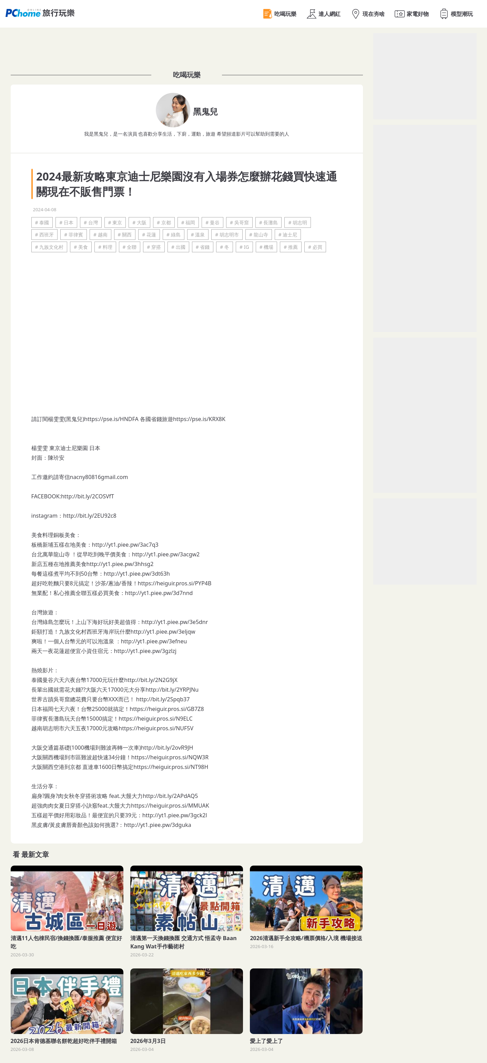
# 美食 (81, 247)
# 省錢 (203, 247)
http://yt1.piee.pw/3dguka (157, 825)
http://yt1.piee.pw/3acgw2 (166, 554)
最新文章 (35, 854)
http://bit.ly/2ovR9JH (167, 747)
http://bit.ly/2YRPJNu (172, 689)
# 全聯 (130, 247)
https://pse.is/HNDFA (111, 419)
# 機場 (267, 247)
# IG (244, 247)
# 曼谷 (212, 222)
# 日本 (66, 222)
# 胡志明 (297, 222)
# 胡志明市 (227, 234)
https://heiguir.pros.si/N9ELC (155, 718)
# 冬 (224, 247)
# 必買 (315, 247)
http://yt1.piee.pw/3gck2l (174, 815)
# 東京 (115, 222)
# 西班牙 (44, 234)
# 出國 (178, 247)
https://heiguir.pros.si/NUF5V (156, 728)
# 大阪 (139, 222)
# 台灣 (91, 222)
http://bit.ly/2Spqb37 (163, 699)
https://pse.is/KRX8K (199, 419)
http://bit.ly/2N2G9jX (150, 680)
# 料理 (105, 247)
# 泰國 (42, 222)
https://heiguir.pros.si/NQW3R (170, 757)
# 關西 (125, 234)
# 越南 (100, 234)
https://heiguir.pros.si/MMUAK (170, 805)
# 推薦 (291, 247)
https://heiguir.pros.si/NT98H (170, 767)
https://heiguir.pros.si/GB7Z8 (167, 709)
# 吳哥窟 (239, 222)
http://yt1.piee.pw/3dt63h (137, 573)
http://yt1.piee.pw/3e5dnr (175, 622)
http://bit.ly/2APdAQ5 (170, 796)
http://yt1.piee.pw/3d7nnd (159, 593)
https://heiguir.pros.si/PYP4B (175, 583)
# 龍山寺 (258, 234)
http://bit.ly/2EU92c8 (89, 515)
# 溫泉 (198, 234)
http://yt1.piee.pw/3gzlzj (145, 651)
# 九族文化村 (49, 247)
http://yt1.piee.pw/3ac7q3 (125, 544)
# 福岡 (188, 222)
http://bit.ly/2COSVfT (87, 496)
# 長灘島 (268, 222)
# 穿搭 (154, 247)
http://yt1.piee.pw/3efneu (154, 641)
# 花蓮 (149, 234)
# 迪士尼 (287, 234)
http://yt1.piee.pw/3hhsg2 (120, 564)
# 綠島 (173, 234)
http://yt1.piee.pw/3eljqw (163, 631)
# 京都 (164, 222)
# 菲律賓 (73, 234)
